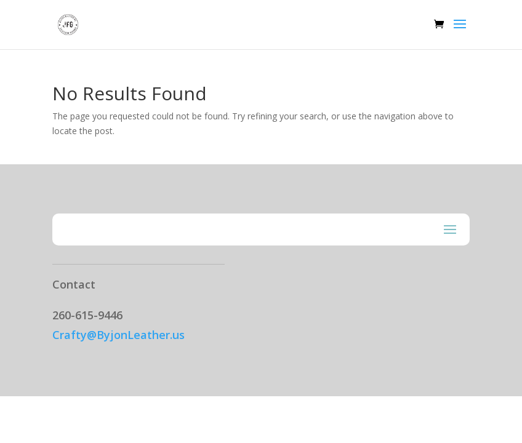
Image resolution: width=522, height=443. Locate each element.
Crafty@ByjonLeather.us (118, 334)
